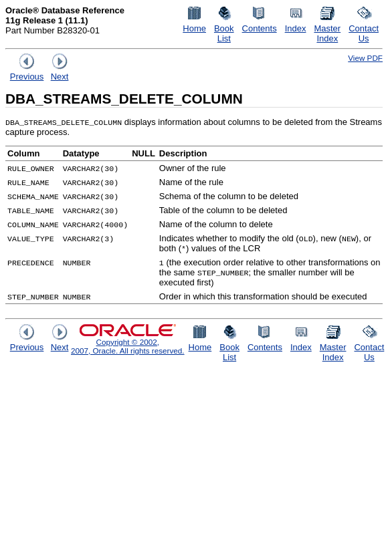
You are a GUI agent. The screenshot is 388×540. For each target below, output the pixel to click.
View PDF (365, 57)
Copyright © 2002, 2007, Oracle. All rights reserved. (128, 346)
